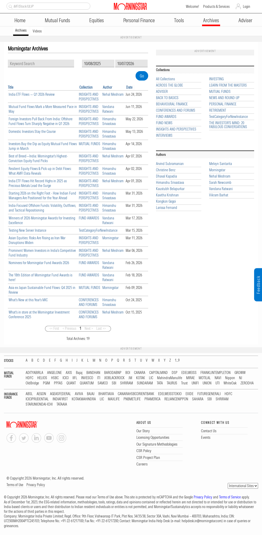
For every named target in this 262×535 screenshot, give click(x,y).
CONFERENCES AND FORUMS (89, 302)
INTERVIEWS (164, 136)
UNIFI (195, 383)
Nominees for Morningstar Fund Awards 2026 (39, 262)
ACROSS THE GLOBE (169, 85)
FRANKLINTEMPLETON (215, 373)
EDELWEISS (189, 373)
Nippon (230, 378)
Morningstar (110, 238)
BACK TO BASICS (167, 98)
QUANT (71, 383)
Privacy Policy (35, 484)
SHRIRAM (126, 383)
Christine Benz (165, 170)
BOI (127, 373)
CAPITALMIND (158, 373)
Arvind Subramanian (170, 164)
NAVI (218, 378)
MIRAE (190, 378)
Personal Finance (139, 20)
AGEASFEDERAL (60, 394)
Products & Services (216, 6)
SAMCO (103, 383)
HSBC (55, 378)
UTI (217, 383)
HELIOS (42, 378)
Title (10, 87)
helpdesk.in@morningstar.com (202, 521)
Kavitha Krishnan (167, 195)
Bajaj (79, 373)
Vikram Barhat (218, 195)
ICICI (66, 378)
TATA (160, 383)
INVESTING (216, 79)
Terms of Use (15, 484)
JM (130, 378)
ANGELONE (54, 373)
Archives (211, 20)
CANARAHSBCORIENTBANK (136, 394)
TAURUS (172, 383)
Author (107, 87)
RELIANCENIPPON (176, 399)
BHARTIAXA (106, 394)
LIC (151, 378)
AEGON (41, 394)
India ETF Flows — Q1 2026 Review (32, 94)
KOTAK (140, 378)
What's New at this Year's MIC (28, 300)
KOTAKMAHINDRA (84, 399)
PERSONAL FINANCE (222, 104)
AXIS (69, 373)
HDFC (29, 378)
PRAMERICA (152, 399)
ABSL (29, 394)
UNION (207, 383)
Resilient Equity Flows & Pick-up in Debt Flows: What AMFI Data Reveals (40, 171)
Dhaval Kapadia (166, 176)
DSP (174, 373)
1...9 (177, 360)
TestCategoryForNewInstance (98, 230)
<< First (54, 328)
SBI (114, 383)
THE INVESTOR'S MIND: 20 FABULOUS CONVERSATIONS (228, 125)
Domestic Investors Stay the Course (32, 131)
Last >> (101, 328)
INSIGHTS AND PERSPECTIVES (89, 96)
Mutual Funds (57, 20)
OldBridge (32, 383)
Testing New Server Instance (27, 230)
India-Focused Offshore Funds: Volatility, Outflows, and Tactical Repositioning (42, 208)
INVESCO (87, 378)
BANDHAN (93, 373)
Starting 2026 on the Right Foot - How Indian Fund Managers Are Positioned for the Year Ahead (42, 195)
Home (19, 20)
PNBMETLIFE (132, 399)
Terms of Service (230, 497)
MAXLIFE (114, 399)
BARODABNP (112, 373)
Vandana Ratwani (108, 109)
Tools (179, 20)
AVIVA (79, 394)
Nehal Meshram (113, 94)
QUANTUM (87, 383)
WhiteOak (230, 383)
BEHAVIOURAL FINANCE (172, 104)
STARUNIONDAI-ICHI (39, 404)
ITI (98, 378)
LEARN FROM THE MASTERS (228, 85)
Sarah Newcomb (220, 183)
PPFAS (58, 383)
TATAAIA (62, 404)
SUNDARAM (145, 383)
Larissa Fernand (166, 208)
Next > (89, 328)
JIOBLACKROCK (114, 378)
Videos (37, 31)
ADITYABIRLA (34, 373)
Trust (184, 383)
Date (129, 87)
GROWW (240, 373)
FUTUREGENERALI (209, 394)
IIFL (75, 378)
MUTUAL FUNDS (89, 143)
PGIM (46, 383)
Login (246, 6)
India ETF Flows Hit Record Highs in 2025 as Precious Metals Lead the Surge (38, 183)
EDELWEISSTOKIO (170, 394)
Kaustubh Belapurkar (170, 189)
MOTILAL (205, 378)
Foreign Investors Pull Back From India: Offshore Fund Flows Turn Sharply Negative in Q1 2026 (41, 121)
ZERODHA (247, 383)
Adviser (245, 20)
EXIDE (189, 394)
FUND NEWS (164, 123)
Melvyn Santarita (220, 164)
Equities (96, 20)
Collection (86, 87)
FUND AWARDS (89, 218)
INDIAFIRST (60, 399)
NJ (240, 378)
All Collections (165, 79)
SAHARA (197, 399)
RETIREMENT (217, 110)
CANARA (139, 373)
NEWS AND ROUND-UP (224, 98)
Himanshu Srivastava (109, 121)
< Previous (69, 328)
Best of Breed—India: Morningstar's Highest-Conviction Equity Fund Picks (38, 158)
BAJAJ (90, 394)
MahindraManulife (169, 378)
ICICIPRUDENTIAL (37, 399)
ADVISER (162, 92)
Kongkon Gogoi (166, 201)
